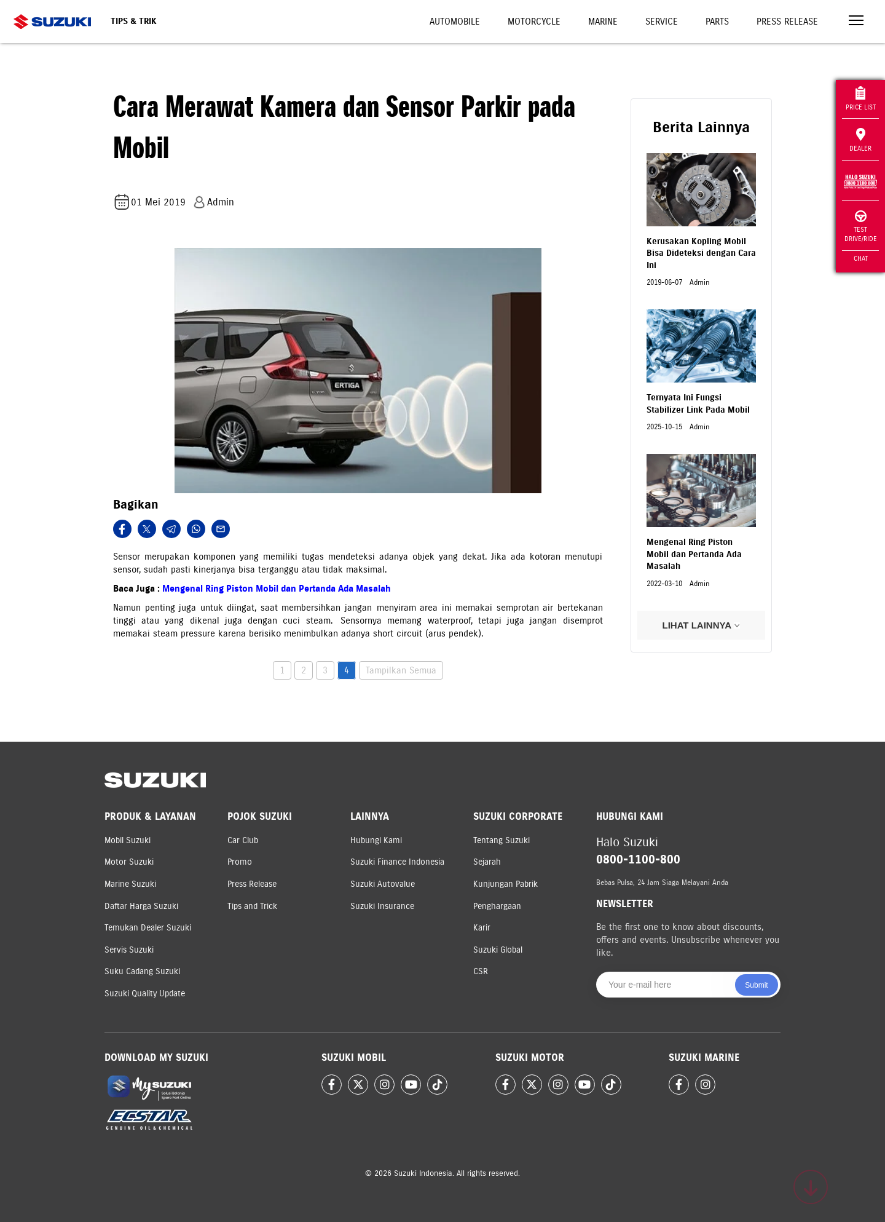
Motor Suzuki (129, 862)
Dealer (860, 140)
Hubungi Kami (376, 840)
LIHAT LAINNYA (701, 625)
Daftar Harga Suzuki (141, 906)
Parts (717, 21)
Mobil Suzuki (127, 840)
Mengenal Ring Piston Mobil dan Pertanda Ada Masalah (276, 588)
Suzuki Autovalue (382, 884)
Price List (861, 98)
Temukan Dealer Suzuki (147, 927)
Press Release (787, 21)
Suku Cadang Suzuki (142, 971)
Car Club (242, 840)
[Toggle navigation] (856, 21)
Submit (756, 985)
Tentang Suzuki (501, 840)
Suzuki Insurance (382, 906)
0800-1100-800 (638, 859)
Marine (603, 21)
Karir (481, 927)
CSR (480, 971)
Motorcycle (534, 21)
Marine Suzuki (130, 884)
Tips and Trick (252, 906)
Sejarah (487, 862)
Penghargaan (497, 906)
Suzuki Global (497, 950)
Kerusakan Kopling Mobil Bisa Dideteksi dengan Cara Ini (701, 253)
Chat (861, 258)
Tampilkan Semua (401, 670)
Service (661, 21)
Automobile (455, 21)
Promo (239, 862)
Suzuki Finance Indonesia (397, 862)
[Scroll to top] (810, 1187)
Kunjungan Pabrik (505, 884)
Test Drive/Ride (860, 226)
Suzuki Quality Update (144, 993)
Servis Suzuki (129, 950)
